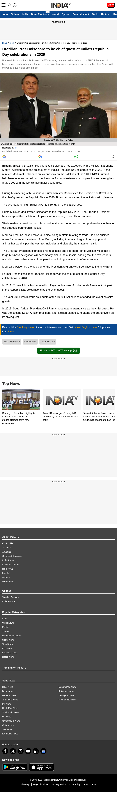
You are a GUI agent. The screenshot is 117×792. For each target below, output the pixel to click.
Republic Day (48, 341)
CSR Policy (74, 784)
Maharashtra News (67, 687)
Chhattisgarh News (11, 721)
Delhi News (7, 691)
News (4, 43)
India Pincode (8, 601)
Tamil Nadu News (10, 712)
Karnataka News (10, 733)
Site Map (25, 784)
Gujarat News (8, 725)
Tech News (7, 644)
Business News (9, 652)
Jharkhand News (10, 699)
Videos (15, 14)
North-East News (10, 708)
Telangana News (66, 695)
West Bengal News (67, 699)
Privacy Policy (59, 784)
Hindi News (7, 569)
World (55, 14)
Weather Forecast (10, 597)
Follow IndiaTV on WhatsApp (58, 350)
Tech (95, 14)
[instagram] (21, 751)
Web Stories (8, 581)
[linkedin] (36, 751)
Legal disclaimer (41, 784)
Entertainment (81, 14)
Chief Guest (30, 341)
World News (8, 623)
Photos (105, 14)
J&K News (7, 729)
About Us (6, 547)
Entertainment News (11, 635)
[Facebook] (5, 751)
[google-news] (43, 751)
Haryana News (9, 695)
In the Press (8, 560)
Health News (8, 657)
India (25, 14)
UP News (6, 716)
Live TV (5, 573)
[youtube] (28, 751)
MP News (6, 704)
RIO (86, 784)
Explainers (7, 648)
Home (5, 14)
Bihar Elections (40, 14)
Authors (6, 577)
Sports (65, 14)
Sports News (8, 640)
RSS (94, 784)
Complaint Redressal (12, 556)
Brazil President (12, 341)
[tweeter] (13, 751)
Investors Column (10, 564)
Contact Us (7, 543)
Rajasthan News (66, 691)
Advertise (6, 552)
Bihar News (7, 687)
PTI (16, 148)
